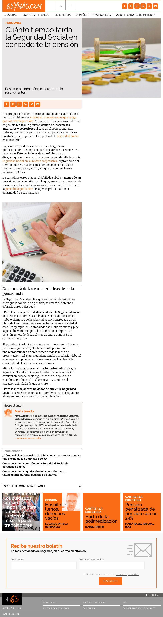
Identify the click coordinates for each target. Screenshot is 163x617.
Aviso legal (49, 602)
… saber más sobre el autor (28, 438)
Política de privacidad (56, 608)
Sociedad (11, 14)
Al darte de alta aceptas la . (111, 574)
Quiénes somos (11, 614)
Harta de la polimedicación (101, 519)
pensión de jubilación (19, 189)
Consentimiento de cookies (139, 608)
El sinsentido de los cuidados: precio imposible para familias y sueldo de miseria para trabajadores (21, 509)
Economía (29, 14)
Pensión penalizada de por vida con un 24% (141, 511)
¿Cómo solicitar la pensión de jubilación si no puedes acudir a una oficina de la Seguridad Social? (41, 457)
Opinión (81, 14)
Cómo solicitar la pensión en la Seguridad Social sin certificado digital (35, 465)
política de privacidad (127, 574)
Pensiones (13, 22)
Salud (45, 14)
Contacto (89, 608)
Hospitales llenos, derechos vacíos (56, 511)
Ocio (119, 14)
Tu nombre (17, 559)
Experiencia (63, 14)
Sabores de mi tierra (141, 14)
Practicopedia (101, 14)
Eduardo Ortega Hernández (56, 525)
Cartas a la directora (93, 510)
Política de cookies (94, 602)
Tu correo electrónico (91, 559)
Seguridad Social (67, 136)
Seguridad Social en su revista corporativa (29, 161)
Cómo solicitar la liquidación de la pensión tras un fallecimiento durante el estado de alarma (34, 473)
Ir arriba (152, 595)
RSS (125, 602)
